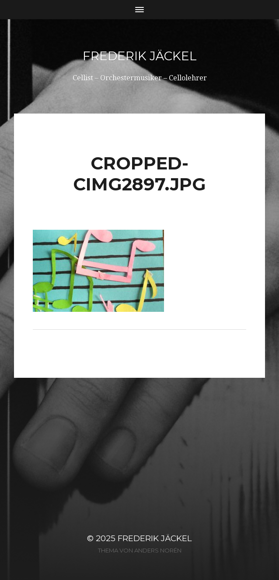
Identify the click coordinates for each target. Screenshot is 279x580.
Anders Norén (157, 550)
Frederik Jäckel (140, 55)
